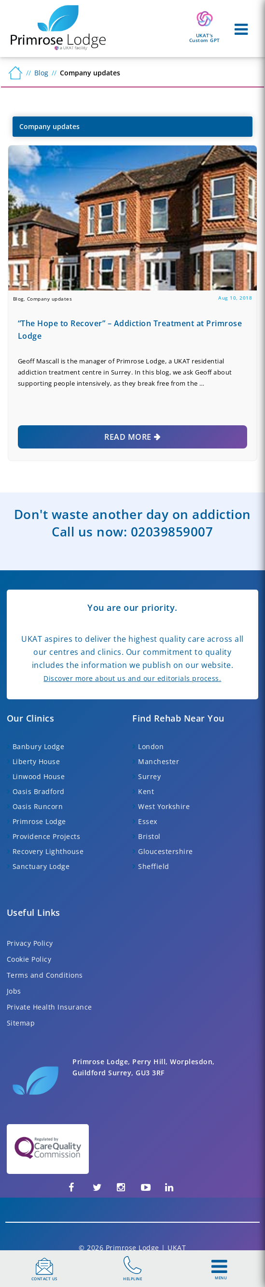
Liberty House (36, 761)
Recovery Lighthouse (48, 851)
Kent (146, 791)
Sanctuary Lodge (41, 866)
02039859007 (172, 531)
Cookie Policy (29, 959)
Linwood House (39, 776)
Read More (128, 437)
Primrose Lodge (39, 821)
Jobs (14, 991)
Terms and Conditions (45, 975)
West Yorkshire (164, 806)
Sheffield (153, 866)
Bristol (149, 836)
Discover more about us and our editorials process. (132, 678)
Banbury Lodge (39, 746)
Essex (147, 821)
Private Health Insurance (49, 1007)
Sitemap (21, 1022)
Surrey (149, 776)
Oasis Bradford (39, 791)
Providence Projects (47, 836)
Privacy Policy (30, 943)
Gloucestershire (165, 851)
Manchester (158, 761)
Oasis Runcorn (38, 806)
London (151, 746)
